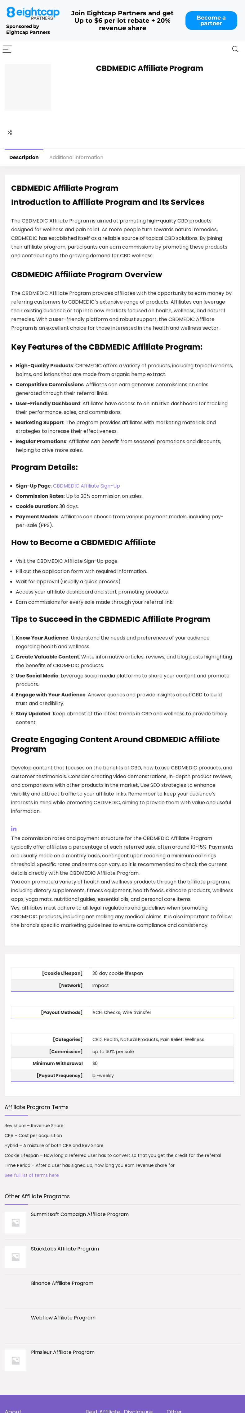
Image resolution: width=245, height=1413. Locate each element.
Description (24, 157)
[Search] (235, 49)
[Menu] (7, 49)
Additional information (76, 157)
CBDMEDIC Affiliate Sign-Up (86, 485)
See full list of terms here (32, 1175)
